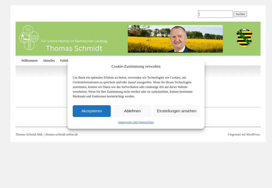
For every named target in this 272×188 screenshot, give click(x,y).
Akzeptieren (91, 111)
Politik (64, 60)
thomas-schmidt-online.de (61, 134)
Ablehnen (132, 111)
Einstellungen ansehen (176, 111)
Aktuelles (49, 60)
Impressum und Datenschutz (136, 122)
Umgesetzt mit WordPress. (244, 134)
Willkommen (29, 60)
